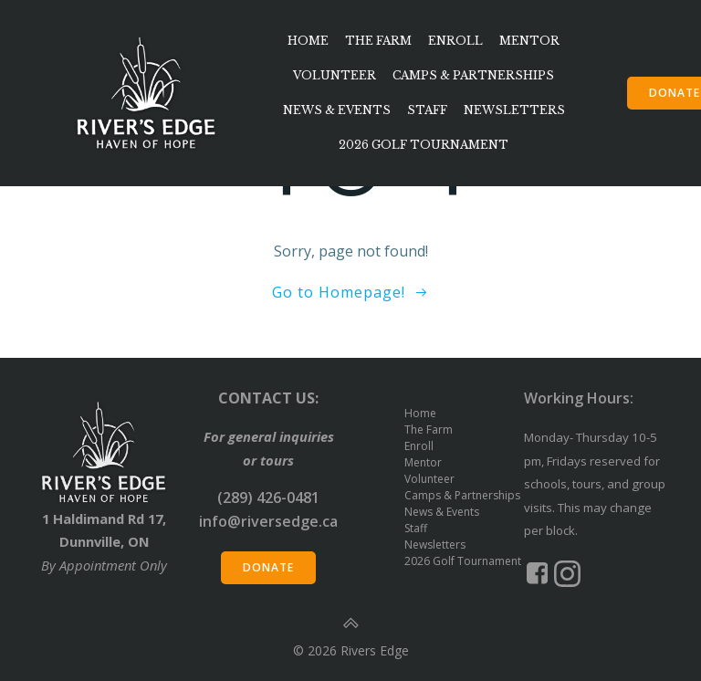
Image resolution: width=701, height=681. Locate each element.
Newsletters (514, 110)
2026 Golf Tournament (423, 145)
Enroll (455, 40)
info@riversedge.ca (268, 521)
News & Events (337, 110)
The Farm (378, 40)
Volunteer (334, 75)
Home (308, 40)
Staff (427, 110)
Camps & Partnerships (473, 75)
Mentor (529, 40)
